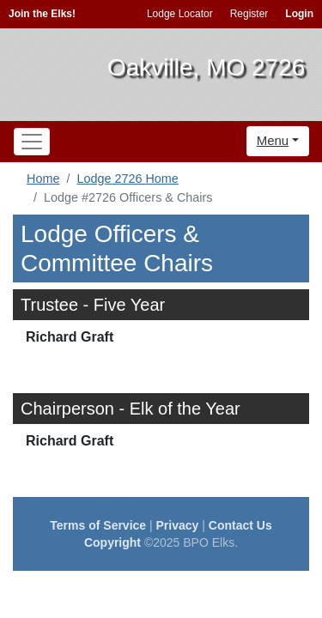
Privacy (177, 525)
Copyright (112, 542)
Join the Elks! (42, 14)
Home (43, 178)
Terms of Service (98, 525)
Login (299, 14)
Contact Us (240, 525)
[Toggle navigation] (32, 141)
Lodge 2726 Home (127, 178)
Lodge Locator (180, 14)
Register (249, 14)
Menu (273, 140)
